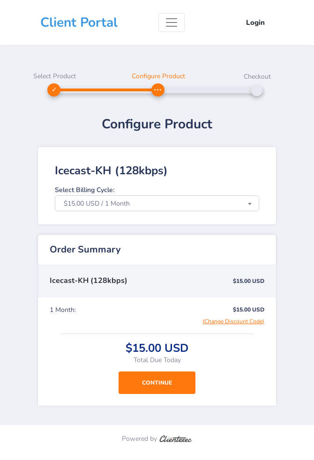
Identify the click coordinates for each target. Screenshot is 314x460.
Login (255, 22)
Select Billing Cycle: (84, 189)
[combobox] (157, 203)
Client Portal (79, 22)
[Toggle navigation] (171, 22)
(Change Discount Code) (233, 321)
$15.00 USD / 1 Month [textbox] (97, 203)
